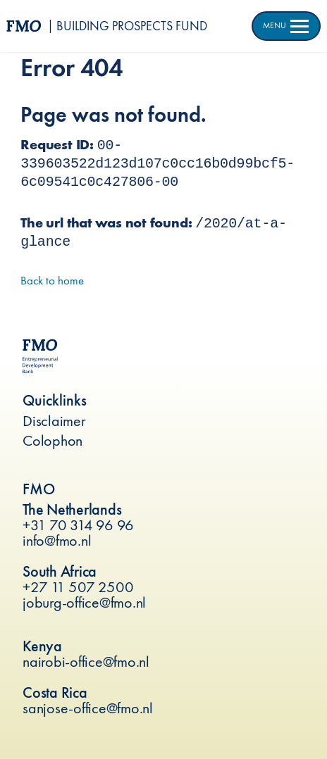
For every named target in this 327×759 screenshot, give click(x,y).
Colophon (52, 440)
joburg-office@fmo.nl (84, 602)
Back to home (52, 280)
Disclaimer (54, 420)
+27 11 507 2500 (78, 587)
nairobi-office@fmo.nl (86, 661)
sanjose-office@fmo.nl (88, 708)
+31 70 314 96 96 (78, 525)
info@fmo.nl (57, 540)
